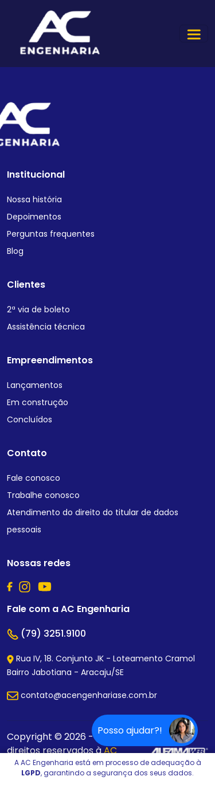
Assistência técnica (46, 326)
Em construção (37, 402)
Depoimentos (34, 216)
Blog (15, 251)
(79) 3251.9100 (46, 633)
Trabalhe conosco (43, 495)
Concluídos (29, 419)
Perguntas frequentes (51, 234)
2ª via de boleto (38, 309)
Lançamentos (34, 385)
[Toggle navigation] (193, 33)
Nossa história (34, 199)
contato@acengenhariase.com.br (82, 695)
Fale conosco (33, 478)
